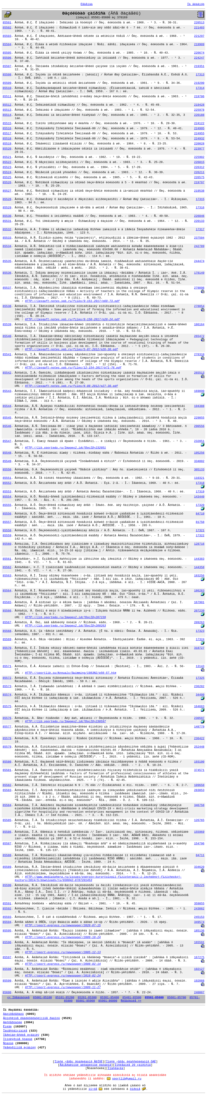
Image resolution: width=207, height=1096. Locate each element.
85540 (7, 336)
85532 (7, 229)
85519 (7, 143)
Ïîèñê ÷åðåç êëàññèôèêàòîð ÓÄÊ (131, 1061)
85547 (7, 441)
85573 (7, 686)
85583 (7, 790)
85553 (7, 491)
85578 (7, 738)
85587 (7, 843)
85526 (7, 182)
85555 (7, 505)
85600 (7, 992)
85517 (7, 133)
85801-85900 (85, 1000)
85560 (7, 544)
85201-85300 (87, 997)
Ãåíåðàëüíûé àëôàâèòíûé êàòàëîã (85, 1065)
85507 (7, 66)
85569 (7, 639)
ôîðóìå (135, 1089)
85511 (7, 96)
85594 (7, 922)
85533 (7, 237)
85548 (7, 452)
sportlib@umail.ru (126, 1078)
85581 (7, 770)
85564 (7, 590)
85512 (7, 105)
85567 (7, 622)
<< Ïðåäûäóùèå (18, 997)
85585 (7, 820)
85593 (7, 917)
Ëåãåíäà (86, 4)
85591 (7, 903)
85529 (7, 207)
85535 (7, 261)
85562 (7, 567)
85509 (7, 83)
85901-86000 (107, 1000)
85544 (7, 406)
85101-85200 (64, 997)
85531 (7, 221)
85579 (7, 746)
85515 (7, 123)
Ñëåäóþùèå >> (131, 1000)
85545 (7, 417)
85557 (7, 522)
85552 (7, 483)
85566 (7, 610)
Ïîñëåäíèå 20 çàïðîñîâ (133, 1065)
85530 (7, 216)
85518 (7, 138)
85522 (7, 162)
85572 (7, 678)
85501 (7, 22)
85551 (7, 478)
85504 (7, 44)
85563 (7, 575)
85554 (7, 496)
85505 (7, 52)
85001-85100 (42, 997)
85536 (7, 273)
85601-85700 (176, 997)
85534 (7, 246)
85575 (7, 706)
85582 (7, 785)
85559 (7, 535)
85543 (7, 391)
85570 (7, 648)
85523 (7, 167)
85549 (7, 461)
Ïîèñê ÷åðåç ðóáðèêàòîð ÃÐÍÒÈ (78, 1061)
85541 (7, 354)
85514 (7, 115)
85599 (7, 980)
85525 (7, 177)
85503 (7, 36)
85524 (7, 172)
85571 (7, 666)
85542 (7, 372)
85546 (7, 426)
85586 (7, 832)
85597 (7, 957)
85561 (7, 559)
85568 (7, 631)
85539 (7, 324)
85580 (7, 761)
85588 (7, 855)
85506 (7, 58)
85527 (7, 191)
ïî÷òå (92, 1089)
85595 (7, 930)
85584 (7, 805)
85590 (7, 885)
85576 (7, 718)
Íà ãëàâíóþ (195, 4)
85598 (7, 969)
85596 (7, 942)
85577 (7, 726)
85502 (7, 27)
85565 (7, 602)
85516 (7, 128)
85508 (7, 74)
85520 (7, 148)
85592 (7, 908)
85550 (7, 469)
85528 (7, 199)
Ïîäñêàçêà (115, 1068)
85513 (7, 110)
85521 (7, 157)
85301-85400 (109, 997)
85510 (7, 88)
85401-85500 (131, 997)
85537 (7, 288)
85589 (7, 867)
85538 (7, 306)
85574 (7, 694)
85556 (7, 513)
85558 (7, 530)
